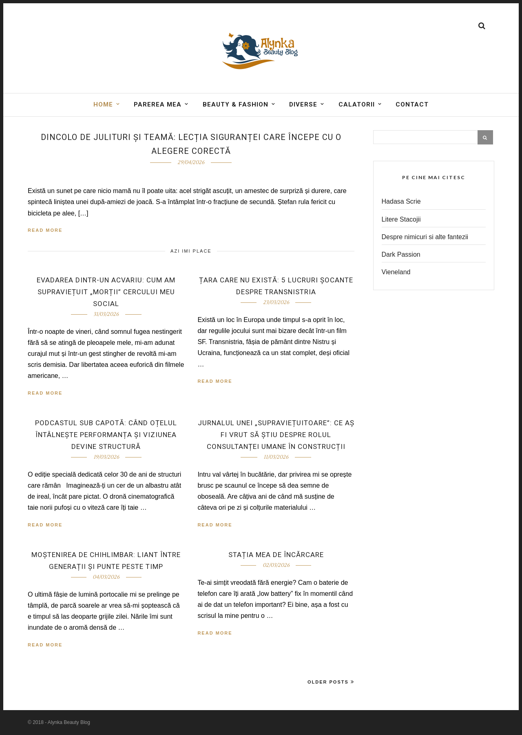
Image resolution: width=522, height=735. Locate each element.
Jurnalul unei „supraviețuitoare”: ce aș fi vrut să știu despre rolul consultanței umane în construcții (276, 435)
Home (103, 104)
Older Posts (330, 681)
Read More (45, 230)
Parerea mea (157, 104)
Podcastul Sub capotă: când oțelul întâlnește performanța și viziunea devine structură (106, 435)
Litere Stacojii (401, 219)
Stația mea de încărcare (276, 555)
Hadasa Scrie (401, 201)
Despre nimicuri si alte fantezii (425, 236)
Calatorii (356, 104)
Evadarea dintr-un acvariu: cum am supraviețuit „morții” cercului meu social (106, 292)
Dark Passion (401, 254)
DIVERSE (303, 104)
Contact (412, 104)
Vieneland (396, 272)
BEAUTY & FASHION (235, 104)
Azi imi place (191, 251)
